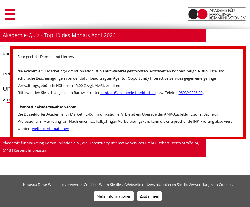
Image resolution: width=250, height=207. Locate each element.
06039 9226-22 (191, 92)
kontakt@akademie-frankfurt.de (128, 92)
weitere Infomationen (50, 128)
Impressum (37, 150)
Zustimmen (149, 196)
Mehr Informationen (113, 196)
